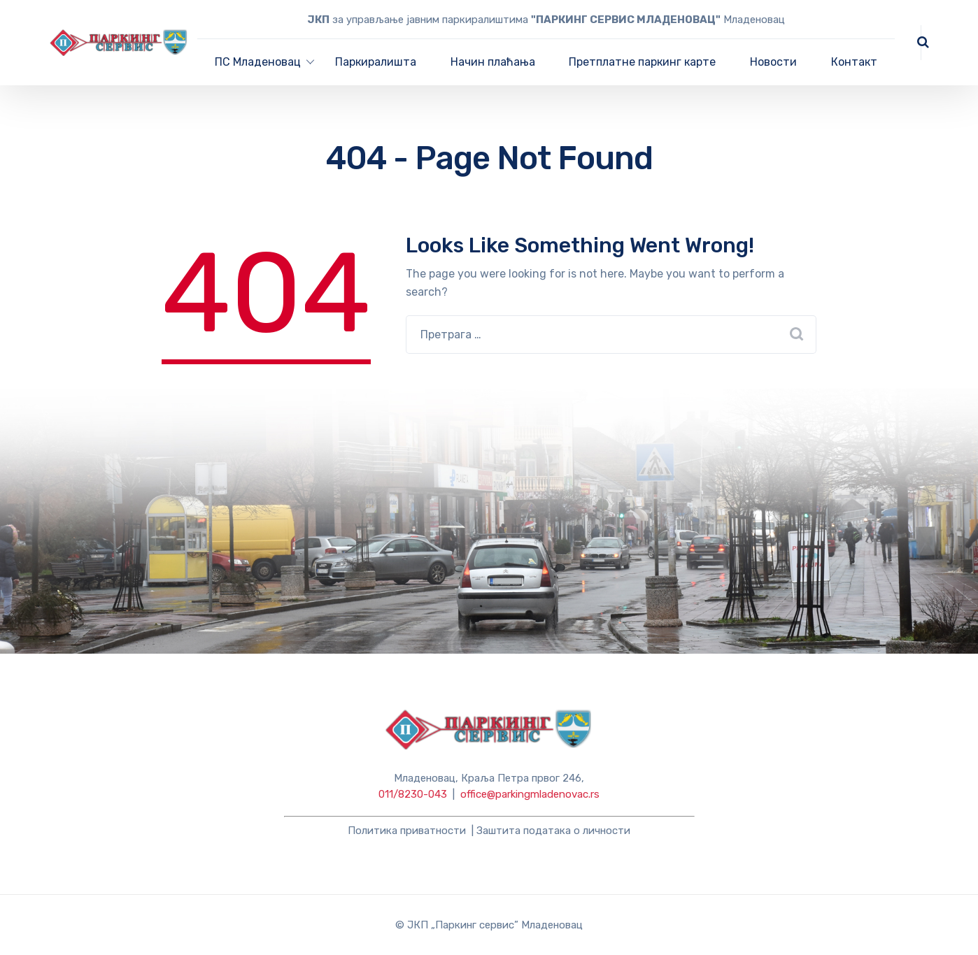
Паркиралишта (375, 62)
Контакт (854, 62)
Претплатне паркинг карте (642, 62)
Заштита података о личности (553, 830)
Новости (773, 62)
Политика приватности (407, 830)
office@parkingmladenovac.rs (530, 794)
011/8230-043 (412, 794)
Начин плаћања (493, 62)
